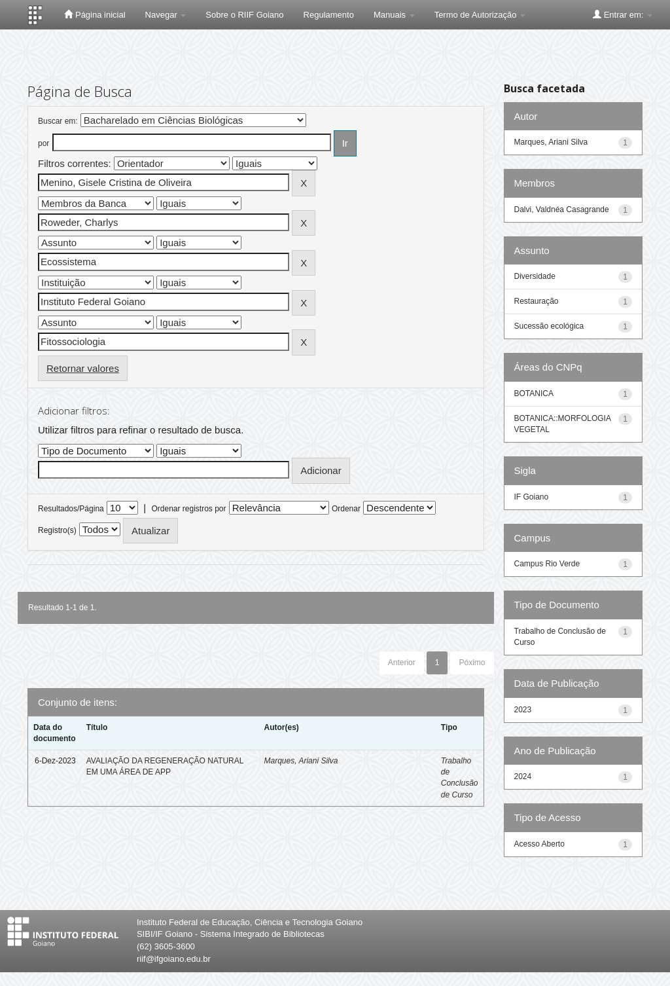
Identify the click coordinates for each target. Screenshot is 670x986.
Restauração (536, 301)
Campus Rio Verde (547, 563)
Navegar (165, 15)
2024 (523, 776)
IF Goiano (531, 497)
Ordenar (346, 508)
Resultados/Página (71, 508)
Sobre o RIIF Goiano (244, 15)
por (43, 143)
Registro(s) (57, 530)
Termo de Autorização (479, 15)
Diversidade (534, 276)
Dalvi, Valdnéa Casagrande (561, 209)
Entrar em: (622, 14)
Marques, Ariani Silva (301, 760)
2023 (523, 709)
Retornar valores (82, 368)
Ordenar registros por (188, 508)
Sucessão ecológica (549, 326)
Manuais (394, 15)
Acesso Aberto (539, 844)
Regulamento (329, 15)
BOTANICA (534, 393)
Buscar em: (58, 121)
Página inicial (94, 14)
